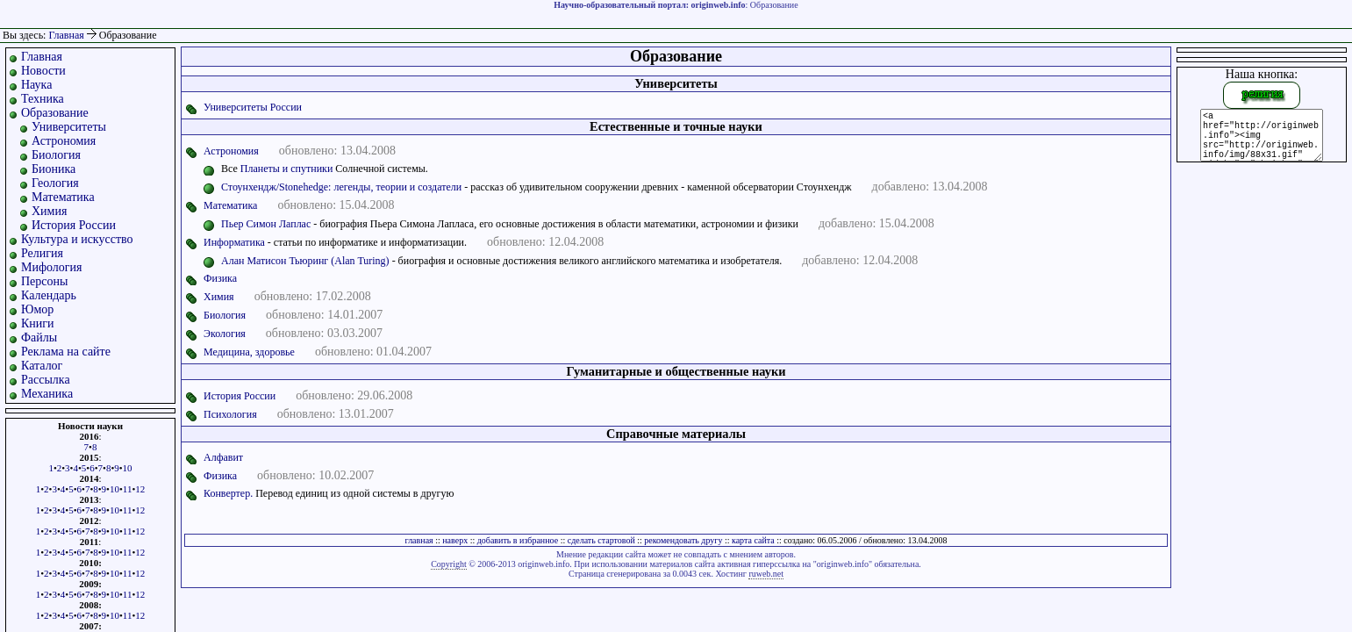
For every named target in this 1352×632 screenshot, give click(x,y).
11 (127, 489)
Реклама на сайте (66, 351)
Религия (42, 253)
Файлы (39, 337)
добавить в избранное (517, 540)
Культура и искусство (77, 239)
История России (74, 225)
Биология (56, 155)
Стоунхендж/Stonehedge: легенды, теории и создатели (341, 187)
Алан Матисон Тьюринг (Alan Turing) (305, 261)
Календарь (48, 295)
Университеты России (253, 107)
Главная (65, 35)
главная (419, 540)
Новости (43, 70)
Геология (55, 183)
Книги (37, 323)
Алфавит (223, 457)
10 (127, 468)
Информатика (234, 242)
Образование (55, 112)
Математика (63, 197)
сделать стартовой (601, 540)
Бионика (53, 169)
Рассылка (45, 379)
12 (140, 489)
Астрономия (64, 140)
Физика (220, 278)
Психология (230, 414)
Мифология (51, 267)
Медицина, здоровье (249, 352)
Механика (47, 393)
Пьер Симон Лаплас (266, 224)
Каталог (41, 365)
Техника (42, 98)
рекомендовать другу (683, 540)
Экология (225, 333)
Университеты (69, 126)
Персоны (44, 281)
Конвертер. (228, 493)
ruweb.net (765, 573)
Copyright (449, 564)
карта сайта (753, 540)
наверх (455, 540)
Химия (49, 211)
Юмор (37, 309)
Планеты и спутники (286, 168)
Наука (36, 84)
